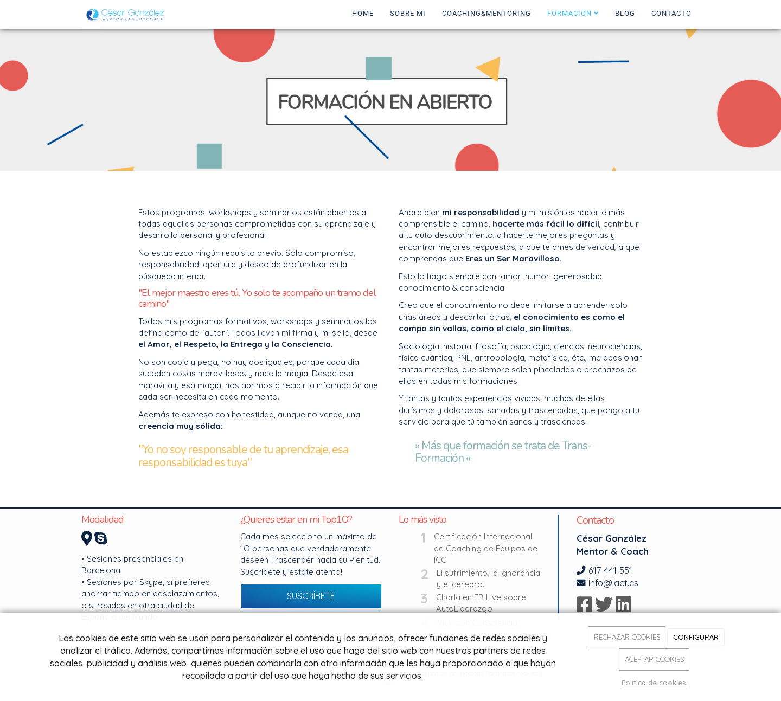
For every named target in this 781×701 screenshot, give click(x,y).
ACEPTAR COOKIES (654, 659)
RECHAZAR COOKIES (627, 637)
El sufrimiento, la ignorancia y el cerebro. (488, 578)
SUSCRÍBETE (311, 595)
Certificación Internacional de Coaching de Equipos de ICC (485, 548)
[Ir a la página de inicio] (127, 13)
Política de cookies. (654, 682)
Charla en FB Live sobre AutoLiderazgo (481, 603)
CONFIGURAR (696, 637)
